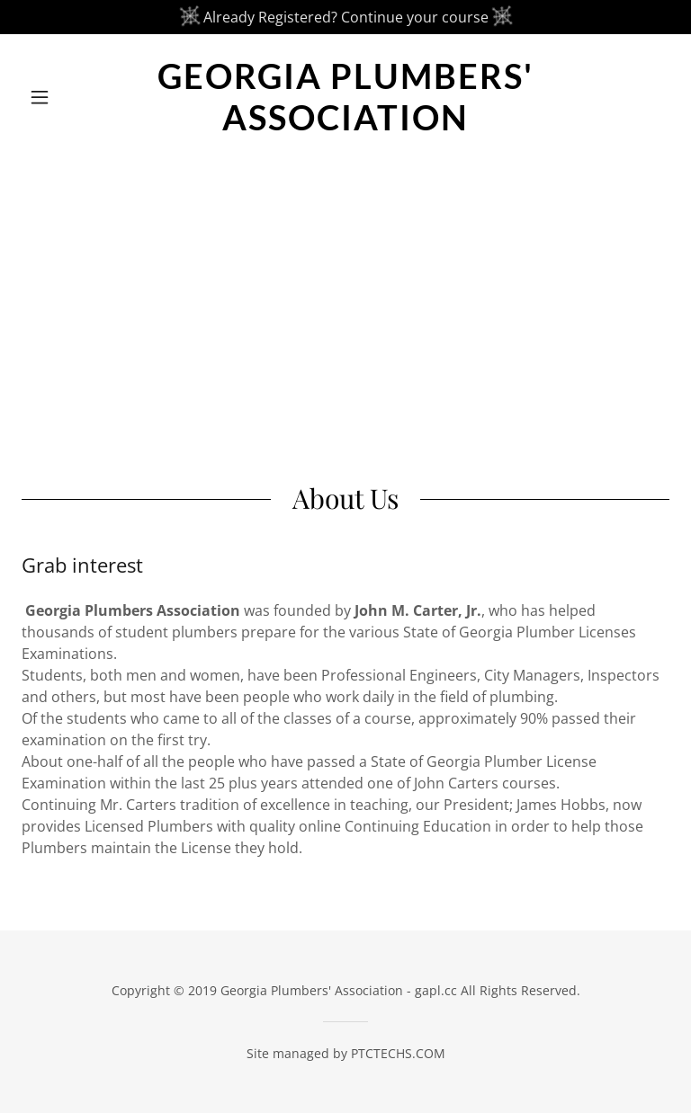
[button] (70, 97)
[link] (345, 125)
